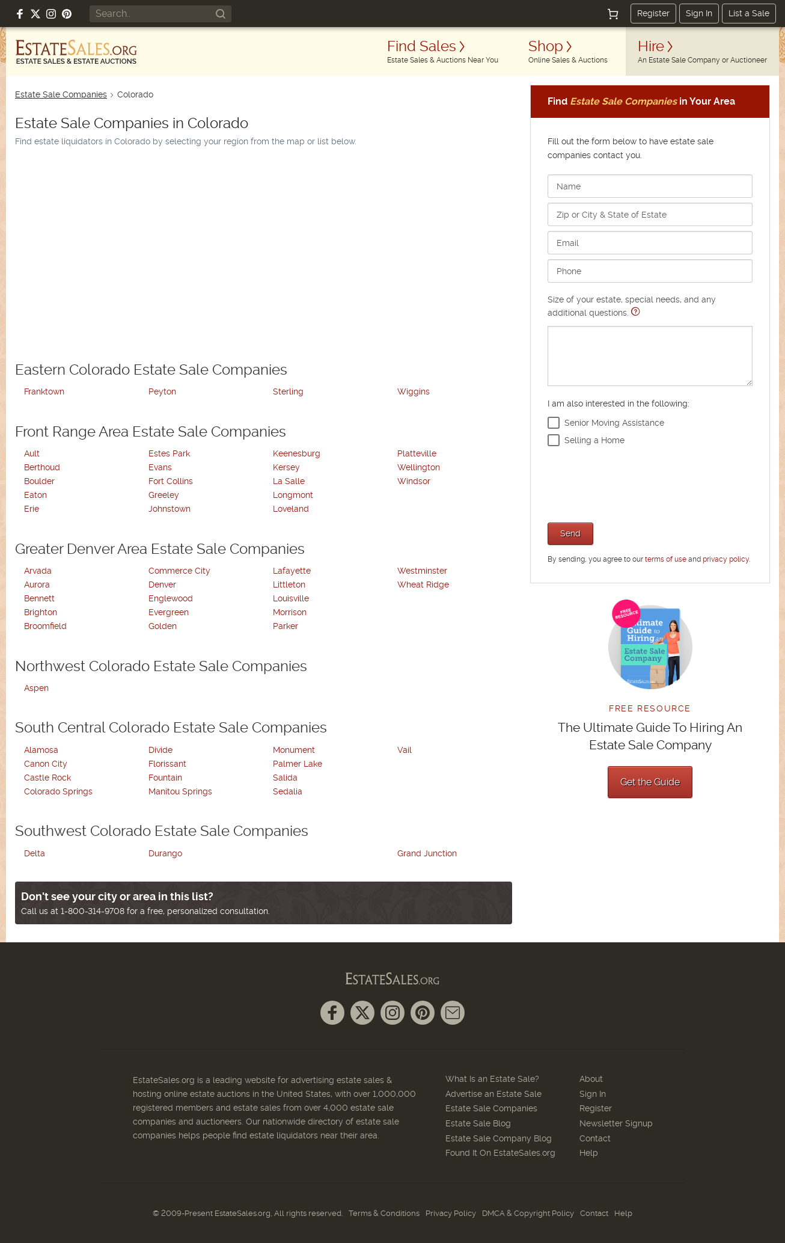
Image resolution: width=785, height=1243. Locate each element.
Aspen (36, 688)
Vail (404, 750)
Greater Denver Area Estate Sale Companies (160, 549)
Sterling (288, 391)
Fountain (165, 777)
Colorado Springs (58, 791)
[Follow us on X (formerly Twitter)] (35, 14)
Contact (595, 1138)
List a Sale (748, 13)
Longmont (293, 495)
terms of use (665, 559)
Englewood (170, 598)
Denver (162, 584)
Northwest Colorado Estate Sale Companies (161, 666)
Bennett (39, 598)
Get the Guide (650, 782)
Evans (160, 467)
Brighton (40, 612)
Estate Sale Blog (478, 1123)
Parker (285, 626)
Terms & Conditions (384, 1213)
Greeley (163, 495)
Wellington (418, 467)
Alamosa (41, 750)
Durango (165, 853)
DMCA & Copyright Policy (528, 1213)
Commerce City (179, 570)
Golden (162, 626)
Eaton (35, 495)
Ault (32, 453)
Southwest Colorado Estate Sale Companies (161, 831)
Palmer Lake (297, 764)
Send (570, 533)
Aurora (37, 584)
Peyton (162, 391)
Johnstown (169, 509)
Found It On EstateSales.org (500, 1153)
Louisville (291, 598)
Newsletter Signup (616, 1123)
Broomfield (45, 626)
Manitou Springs (180, 791)
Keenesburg (296, 453)
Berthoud (42, 467)
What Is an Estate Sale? (492, 1079)
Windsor (413, 481)
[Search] (220, 13)
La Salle (289, 481)
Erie (31, 509)
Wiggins (413, 391)
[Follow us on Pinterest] (67, 14)
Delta (34, 853)
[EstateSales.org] (76, 52)
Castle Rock (47, 777)
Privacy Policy (451, 1213)
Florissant (167, 764)
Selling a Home (594, 440)
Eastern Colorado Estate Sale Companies (151, 369)
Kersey (286, 467)
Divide (160, 750)
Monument (294, 750)
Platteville (416, 453)
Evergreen (168, 612)
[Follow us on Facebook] (20, 14)
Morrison (290, 612)
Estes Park (169, 453)
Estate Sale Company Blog (498, 1138)
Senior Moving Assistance (614, 423)
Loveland (291, 509)
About (591, 1079)
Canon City (45, 764)
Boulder (39, 481)
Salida (285, 777)
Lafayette (292, 570)
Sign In (699, 13)
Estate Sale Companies (61, 94)
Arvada (38, 570)
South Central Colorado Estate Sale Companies (171, 727)
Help (588, 1153)
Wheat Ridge (423, 584)
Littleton (289, 584)
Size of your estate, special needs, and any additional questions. (650, 340)
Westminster (422, 570)
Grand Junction (427, 853)
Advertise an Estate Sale (493, 1094)
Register (653, 13)
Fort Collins (170, 481)
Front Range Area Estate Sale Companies (150, 431)
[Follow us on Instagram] (51, 14)
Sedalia (287, 791)
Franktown (44, 391)
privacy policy (726, 559)
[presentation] (639, 482)
